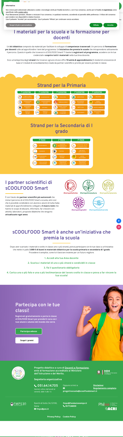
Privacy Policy (53, 416)
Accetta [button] (110, 25)
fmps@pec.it (41, 409)
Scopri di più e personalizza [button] (21, 25)
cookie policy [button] (23, 12)
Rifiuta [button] (96, 25)
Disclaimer (98, 385)
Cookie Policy (69, 416)
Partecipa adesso (28, 331)
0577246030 (69, 406)
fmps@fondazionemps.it (75, 403)
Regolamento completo (104, 388)
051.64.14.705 (46, 386)
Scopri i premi (27, 340)
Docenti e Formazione (77, 368)
